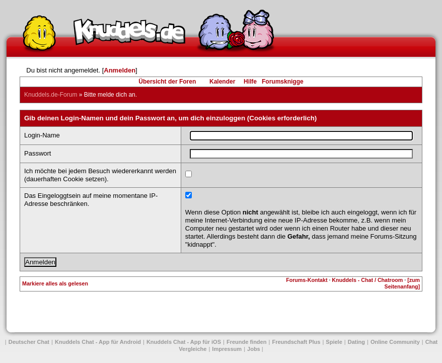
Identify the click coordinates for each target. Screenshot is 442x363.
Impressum (227, 349)
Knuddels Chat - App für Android (98, 342)
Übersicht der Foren (167, 81)
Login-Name (42, 135)
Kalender (222, 81)
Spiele (334, 342)
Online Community (395, 342)
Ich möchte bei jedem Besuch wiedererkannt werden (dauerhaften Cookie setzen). (100, 175)
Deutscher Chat (29, 342)
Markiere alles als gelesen (55, 283)
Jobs (253, 349)
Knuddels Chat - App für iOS (183, 342)
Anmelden (119, 70)
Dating (356, 342)
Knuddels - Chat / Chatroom (367, 280)
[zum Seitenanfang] (402, 283)
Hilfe (250, 81)
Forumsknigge (283, 81)
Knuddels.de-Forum (50, 94)
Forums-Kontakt (306, 280)
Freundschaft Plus (296, 342)
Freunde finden (246, 342)
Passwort (37, 153)
